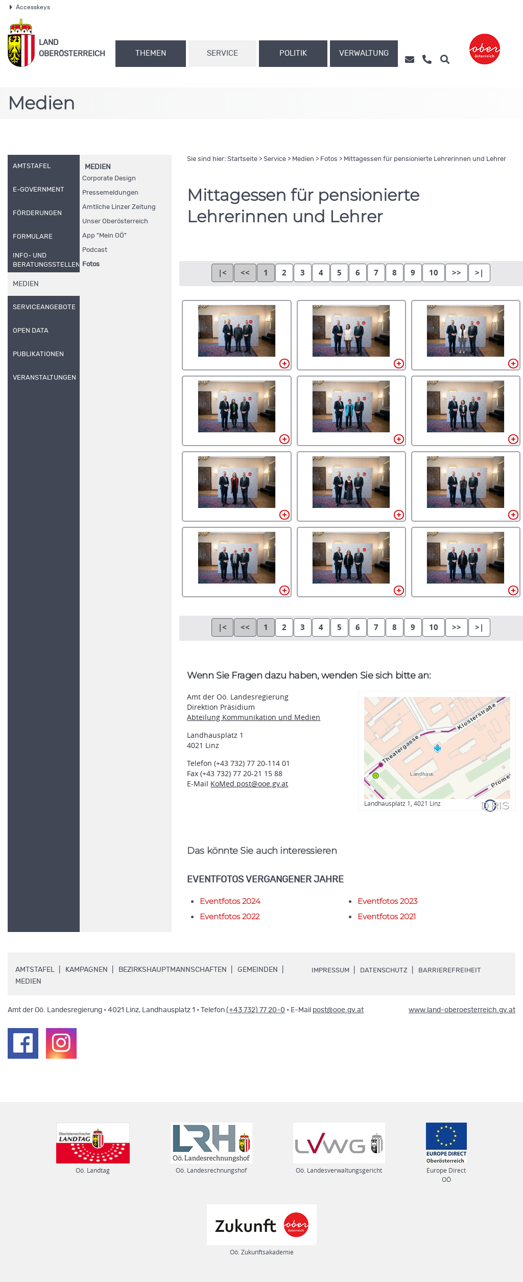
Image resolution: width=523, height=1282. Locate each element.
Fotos (91, 264)
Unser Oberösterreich (115, 221)
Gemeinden (257, 969)
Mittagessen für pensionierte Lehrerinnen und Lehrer (425, 159)
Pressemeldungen (110, 193)
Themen (150, 53)
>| (479, 272)
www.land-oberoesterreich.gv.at (462, 1010)
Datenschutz (388, 970)
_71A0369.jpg (465, 562)
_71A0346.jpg (351, 486)
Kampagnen (86, 969)
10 (433, 272)
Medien (98, 167)
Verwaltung (364, 53)
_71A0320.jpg (465, 335)
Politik (293, 53)
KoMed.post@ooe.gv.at (249, 783)
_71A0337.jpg (465, 411)
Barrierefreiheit (455, 970)
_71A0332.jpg (351, 411)
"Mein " (104, 235)
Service (222, 53)
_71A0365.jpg (351, 562)
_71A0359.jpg (236, 562)
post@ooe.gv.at (338, 1010)
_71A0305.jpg (236, 335)
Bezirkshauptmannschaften (172, 969)
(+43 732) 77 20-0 (255, 1010)
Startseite (242, 159)
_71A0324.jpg (236, 411)
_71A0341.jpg (236, 486)
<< (245, 272)
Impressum (332, 970)
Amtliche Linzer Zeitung (119, 207)
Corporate (109, 178)
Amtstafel (35, 969)
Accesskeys (30, 7)
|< (222, 272)
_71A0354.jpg (465, 486)
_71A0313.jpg (351, 335)
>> (456, 272)
